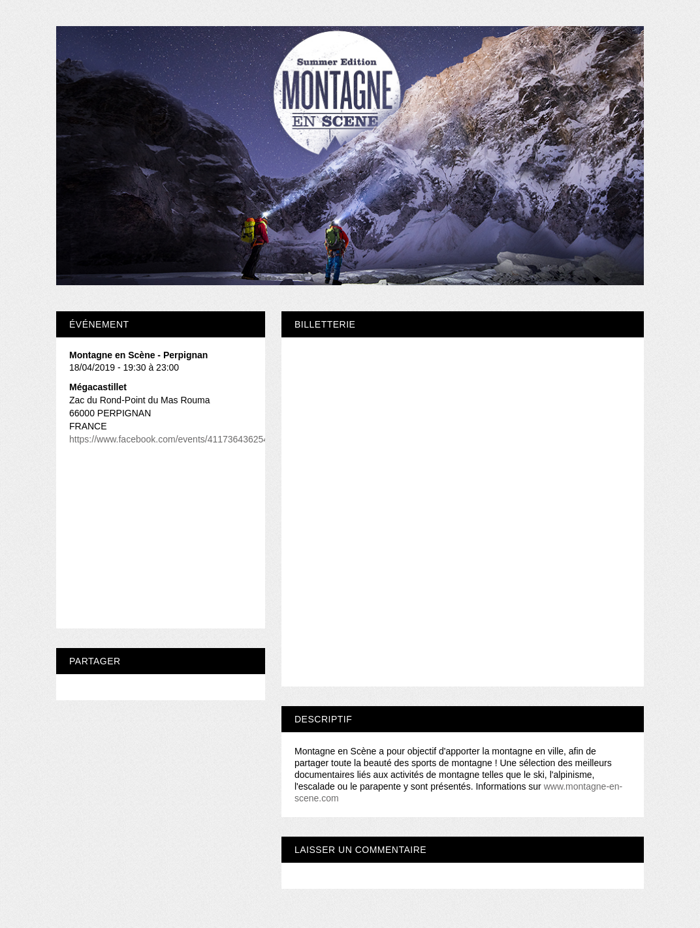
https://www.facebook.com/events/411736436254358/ (177, 439)
